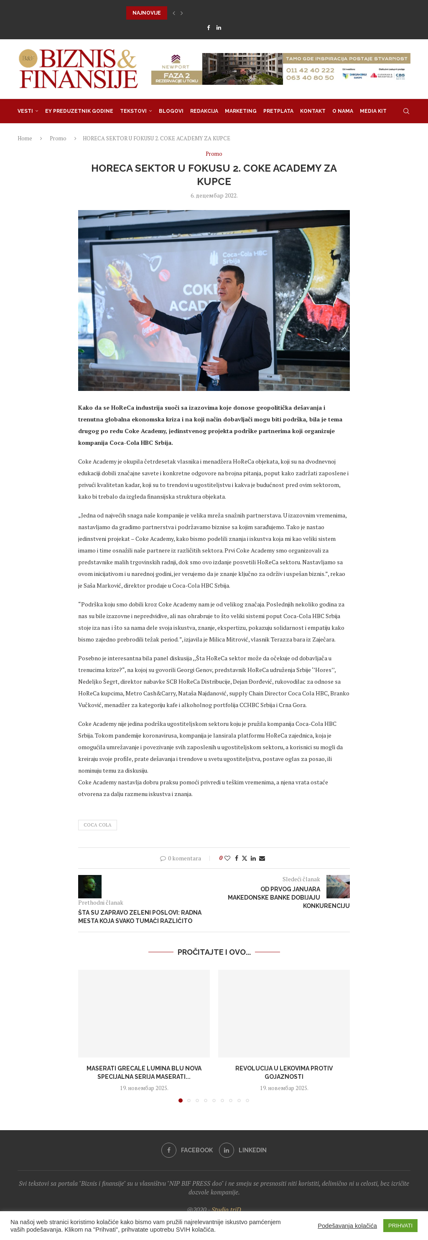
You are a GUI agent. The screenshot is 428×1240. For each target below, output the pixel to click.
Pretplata (278, 111)
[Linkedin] (219, 27)
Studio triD (226, 1209)
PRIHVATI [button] (400, 1225)
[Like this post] (227, 858)
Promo (58, 138)
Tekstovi (133, 111)
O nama (342, 111)
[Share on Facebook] (236, 858)
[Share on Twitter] (244, 858)
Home (25, 138)
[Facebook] (208, 27)
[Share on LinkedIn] (253, 858)
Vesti (25, 111)
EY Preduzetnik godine (79, 111)
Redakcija (204, 111)
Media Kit (373, 111)
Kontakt (313, 111)
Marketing (241, 111)
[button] (174, 13)
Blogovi (171, 111)
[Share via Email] (262, 858)
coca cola (98, 825)
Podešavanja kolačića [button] (347, 1225)
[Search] (406, 111)
